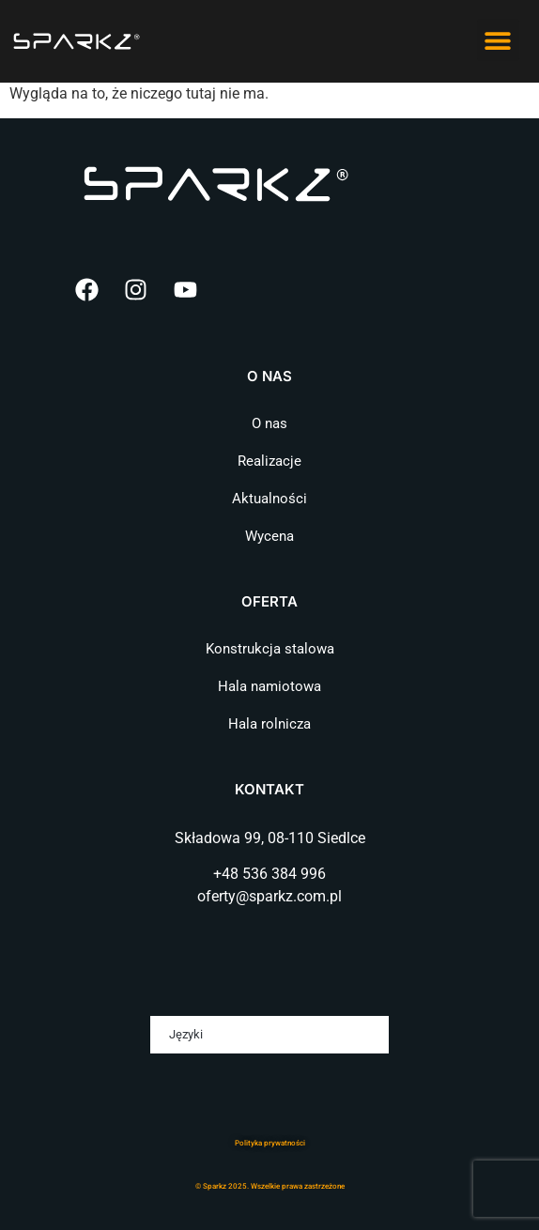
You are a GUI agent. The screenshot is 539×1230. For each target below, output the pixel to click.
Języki (186, 1034)
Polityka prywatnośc (269, 1143)
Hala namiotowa (269, 686)
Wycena (269, 536)
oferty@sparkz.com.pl (269, 896)
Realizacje (269, 461)
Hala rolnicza (269, 723)
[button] (498, 40)
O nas (269, 423)
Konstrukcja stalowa (270, 648)
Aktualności (269, 498)
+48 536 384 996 (269, 874)
